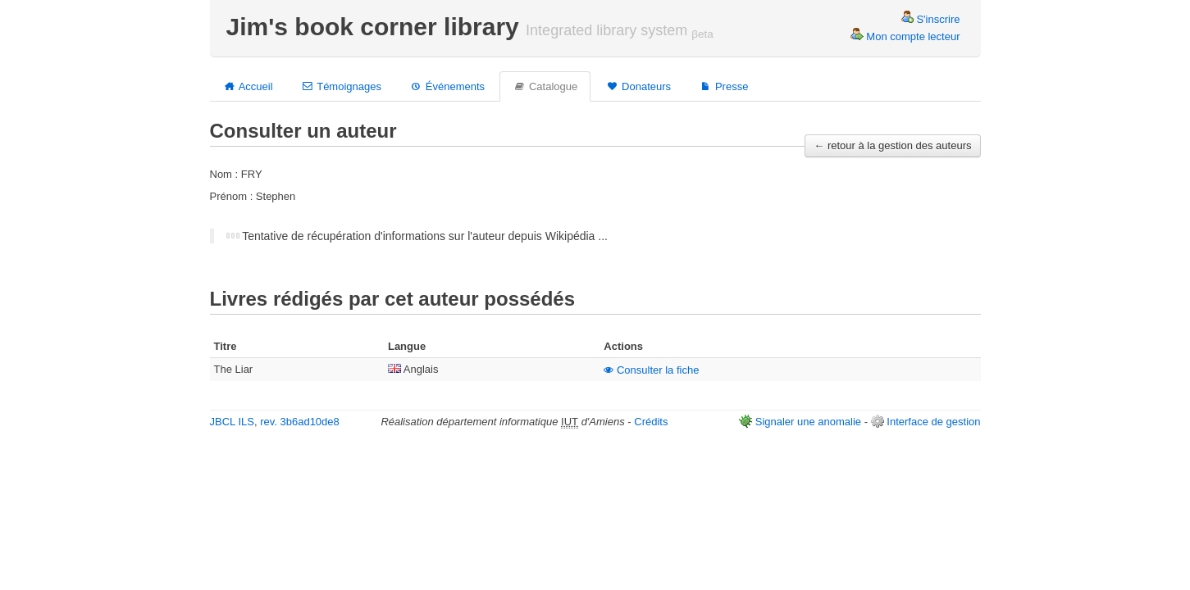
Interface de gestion (933, 421)
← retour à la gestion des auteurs (892, 145)
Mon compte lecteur (905, 36)
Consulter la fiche (651, 370)
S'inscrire (930, 19)
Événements (447, 86)
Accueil (248, 86)
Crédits (651, 421)
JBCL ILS (232, 421)
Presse (723, 86)
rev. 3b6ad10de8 (300, 421)
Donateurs (638, 86)
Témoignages (341, 86)
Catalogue (545, 86)
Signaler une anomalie (808, 421)
